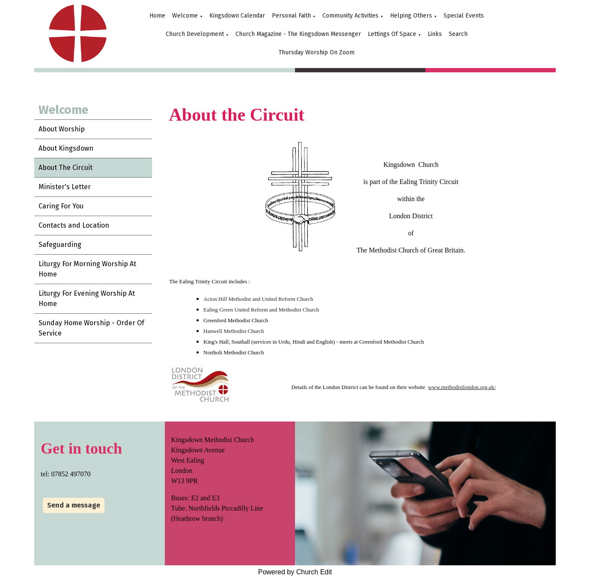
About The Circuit (65, 167)
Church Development (195, 34)
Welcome (185, 15)
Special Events (464, 15)
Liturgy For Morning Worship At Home (87, 269)
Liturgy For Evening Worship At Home (87, 298)
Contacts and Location (74, 225)
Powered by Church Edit (295, 572)
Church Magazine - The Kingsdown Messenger (298, 34)
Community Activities (350, 15)
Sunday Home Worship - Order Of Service (91, 328)
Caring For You (61, 206)
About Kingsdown (66, 148)
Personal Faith (291, 15)
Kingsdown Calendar (237, 15)
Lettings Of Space (392, 34)
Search (458, 34)
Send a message (73, 505)
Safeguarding (60, 245)
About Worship (62, 129)
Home (157, 15)
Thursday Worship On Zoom (317, 52)
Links (435, 34)
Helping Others (411, 15)
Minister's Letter (65, 187)
